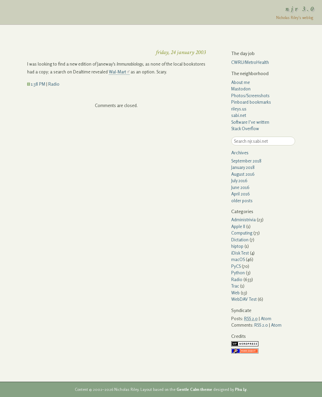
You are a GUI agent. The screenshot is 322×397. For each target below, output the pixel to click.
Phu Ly (241, 389)
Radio (54, 84)
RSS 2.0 (261, 325)
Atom (266, 318)
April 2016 (240, 193)
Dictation (240, 239)
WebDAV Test (244, 299)
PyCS (236, 266)
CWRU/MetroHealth (250, 62)
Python (238, 272)
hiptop (237, 246)
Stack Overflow (245, 128)
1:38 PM (36, 84)
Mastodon (241, 88)
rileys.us (239, 108)
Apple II (238, 226)
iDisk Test (240, 253)
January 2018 (243, 167)
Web (235, 292)
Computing (241, 233)
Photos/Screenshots (250, 95)
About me (240, 82)
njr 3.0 (300, 8)
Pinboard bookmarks (251, 102)
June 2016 (240, 187)
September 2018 (246, 160)
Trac (235, 286)
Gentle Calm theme (194, 389)
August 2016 (243, 174)
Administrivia (243, 219)
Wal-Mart (117, 71)
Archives (240, 152)
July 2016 (239, 180)
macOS (238, 259)
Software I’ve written (250, 122)
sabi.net (238, 115)
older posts (242, 200)
